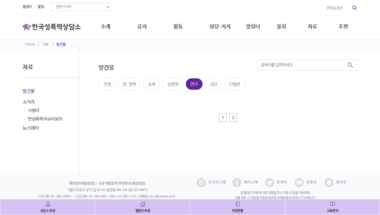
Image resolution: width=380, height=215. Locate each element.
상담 (213, 84)
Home (30, 44)
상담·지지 (220, 27)
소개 (105, 27)
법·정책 (129, 84)
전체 (107, 84)
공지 (141, 27)
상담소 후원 (47, 211)
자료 (45, 44)
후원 (343, 27)
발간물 (61, 44)
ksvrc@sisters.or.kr (162, 196)
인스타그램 (211, 182)
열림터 (27, 7)
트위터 (276, 182)
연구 (194, 84)
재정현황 (237, 211)
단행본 (234, 84)
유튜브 (306, 182)
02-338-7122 (126, 196)
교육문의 (332, 211)
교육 (151, 84)
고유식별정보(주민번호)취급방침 (121, 183)
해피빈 (335, 182)
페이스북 (245, 182)
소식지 (29, 102)
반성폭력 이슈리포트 (45, 118)
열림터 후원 (142, 211)
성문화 (172, 84)
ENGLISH (335, 8)
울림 (41, 7)
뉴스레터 (31, 128)
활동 (178, 27)
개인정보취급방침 (81, 183)
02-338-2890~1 (62, 196)
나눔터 (33, 110)
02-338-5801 (98, 196)
